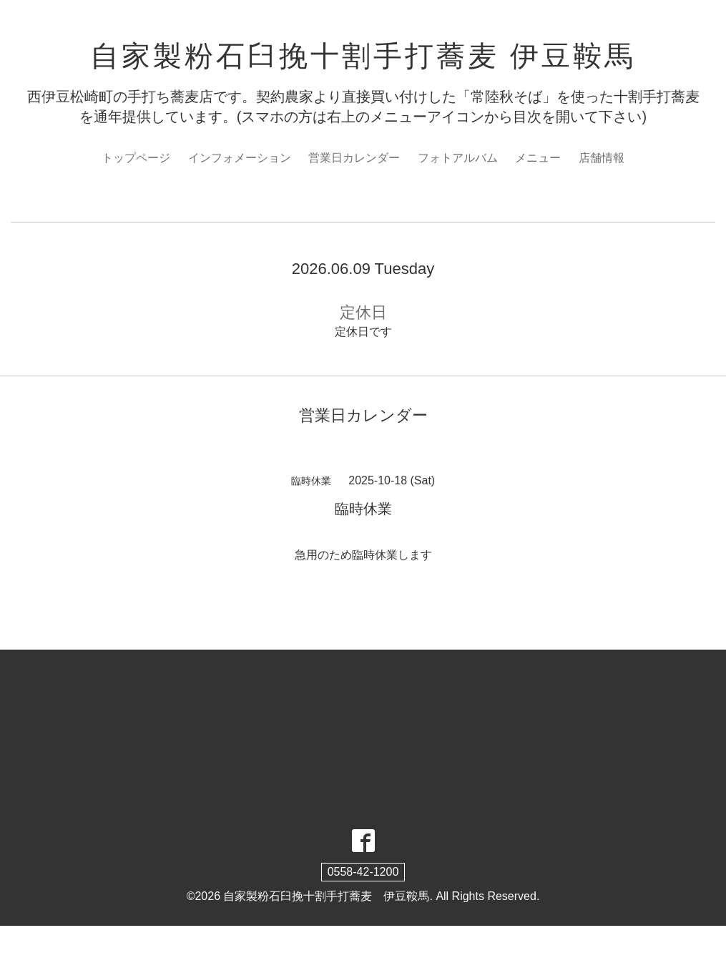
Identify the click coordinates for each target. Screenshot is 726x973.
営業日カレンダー (354, 158)
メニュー (538, 158)
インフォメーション (239, 158)
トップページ (136, 158)
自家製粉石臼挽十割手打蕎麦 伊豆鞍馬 (363, 56)
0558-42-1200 (363, 872)
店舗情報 (601, 158)
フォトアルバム (458, 158)
